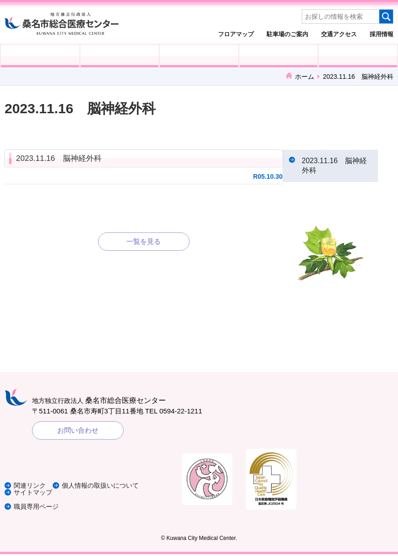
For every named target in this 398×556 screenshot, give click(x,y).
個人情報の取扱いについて (107, 487)
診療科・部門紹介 (279, 55)
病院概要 (358, 55)
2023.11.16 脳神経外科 (59, 158)
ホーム (304, 76)
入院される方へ (120, 55)
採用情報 (381, 34)
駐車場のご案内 (287, 34)
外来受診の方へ (40, 55)
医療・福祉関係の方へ (199, 55)
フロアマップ (236, 34)
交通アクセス (339, 34)
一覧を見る (143, 241)
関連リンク (31, 487)
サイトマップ (34, 494)
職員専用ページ (38, 508)
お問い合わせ (77, 432)
